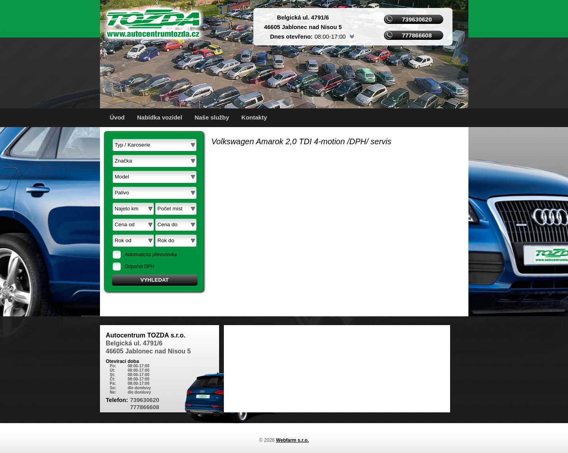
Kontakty (254, 117)
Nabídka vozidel (159, 117)
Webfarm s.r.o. (292, 440)
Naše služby (211, 117)
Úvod (117, 117)
